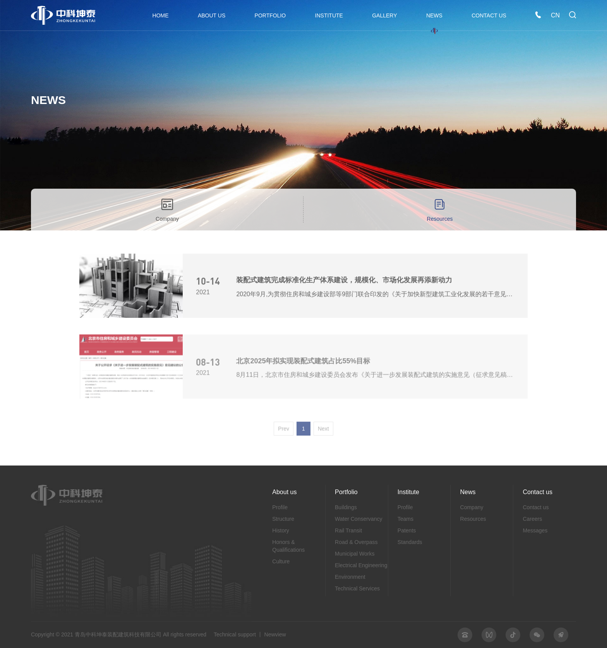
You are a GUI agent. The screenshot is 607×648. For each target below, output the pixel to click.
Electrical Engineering (361, 565)
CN (555, 15)
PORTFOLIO (270, 15)
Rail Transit (348, 530)
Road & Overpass (356, 542)
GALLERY (384, 15)
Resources (440, 209)
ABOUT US (211, 15)
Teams (405, 519)
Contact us (536, 507)
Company (167, 209)
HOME (161, 15)
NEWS (434, 15)
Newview (275, 634)
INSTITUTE (329, 15)
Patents (407, 530)
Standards (410, 542)
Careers (532, 519)
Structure (283, 519)
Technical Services (357, 588)
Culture (281, 561)
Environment (350, 577)
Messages (535, 530)
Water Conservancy (358, 519)
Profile (280, 507)
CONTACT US (489, 15)
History (280, 530)
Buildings (346, 507)
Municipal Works (354, 554)
